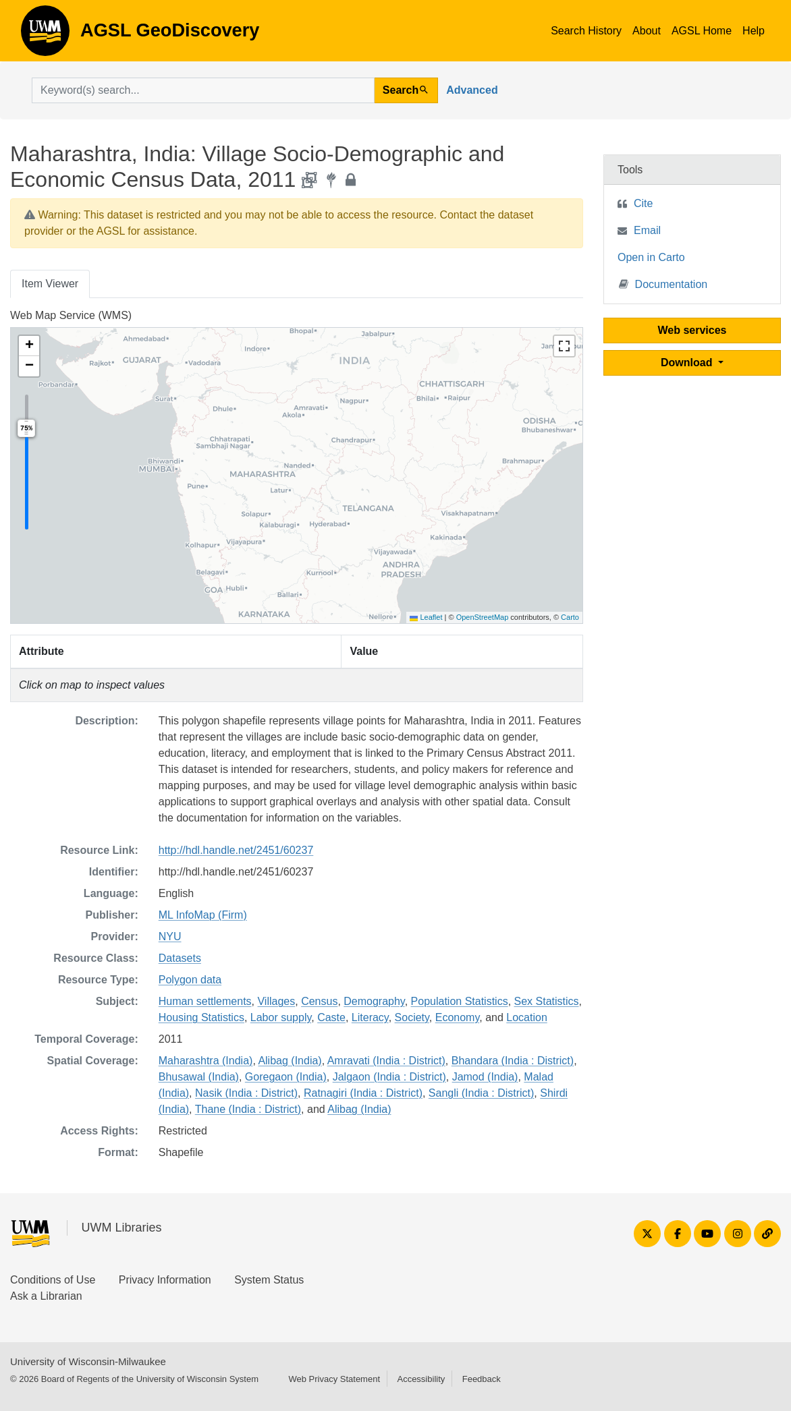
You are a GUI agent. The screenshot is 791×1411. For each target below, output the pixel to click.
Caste (331, 1017)
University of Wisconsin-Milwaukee (88, 1361)
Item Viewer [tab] (50, 283)
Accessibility (421, 1379)
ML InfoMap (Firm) (203, 915)
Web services (692, 330)
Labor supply (280, 1017)
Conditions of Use (52, 1280)
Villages (276, 1001)
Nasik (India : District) (246, 1093)
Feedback (481, 1379)
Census (319, 1001)
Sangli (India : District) (482, 1093)
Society (412, 1017)
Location (526, 1017)
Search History (586, 30)
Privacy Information (165, 1280)
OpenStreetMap (482, 617)
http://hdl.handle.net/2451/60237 (236, 850)
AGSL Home (702, 30)
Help (753, 30)
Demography (374, 1001)
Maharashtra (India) (206, 1060)
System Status (269, 1280)
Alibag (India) (289, 1060)
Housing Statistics (201, 1017)
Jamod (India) (485, 1077)
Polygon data (190, 979)
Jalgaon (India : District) (389, 1077)
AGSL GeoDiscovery (45, 35)
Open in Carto (651, 257)
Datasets (180, 958)
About (646, 30)
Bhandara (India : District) (513, 1060)
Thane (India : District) (248, 1109)
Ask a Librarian (46, 1296)
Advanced (471, 90)
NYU (170, 936)
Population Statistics (459, 1001)
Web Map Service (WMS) (71, 315)
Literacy (370, 1017)
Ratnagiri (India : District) (363, 1093)
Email (647, 230)
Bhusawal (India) (199, 1077)
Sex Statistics (546, 1001)
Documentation (663, 283)
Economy (457, 1017)
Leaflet (426, 617)
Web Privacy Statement (334, 1379)
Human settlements (205, 1001)
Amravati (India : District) (386, 1060)
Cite (643, 203)
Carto (570, 617)
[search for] (203, 90)
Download (688, 362)
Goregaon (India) (286, 1077)
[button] (29, 346)
